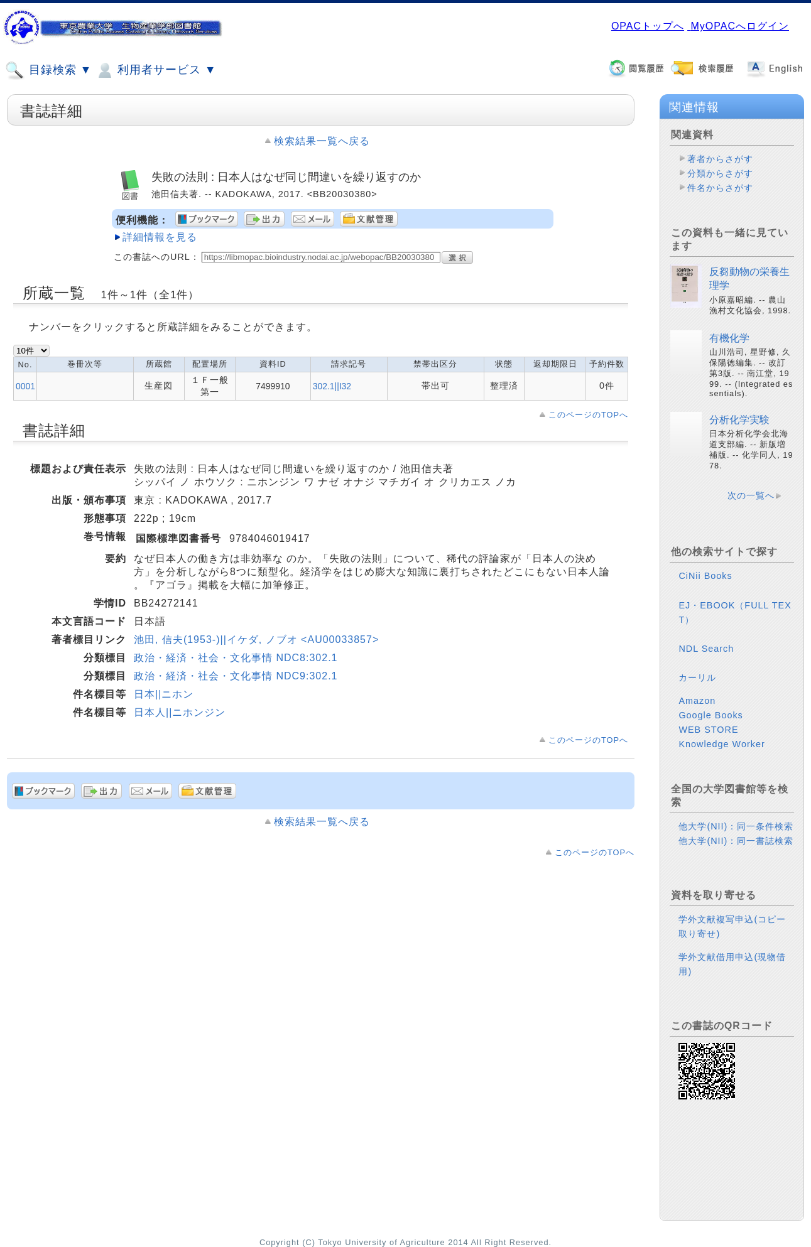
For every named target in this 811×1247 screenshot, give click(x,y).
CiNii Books (705, 576)
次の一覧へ (751, 495)
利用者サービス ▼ (155, 70)
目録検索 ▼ (48, 70)
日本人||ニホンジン (180, 712)
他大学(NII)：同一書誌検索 (735, 841)
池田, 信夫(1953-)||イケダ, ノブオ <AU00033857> (256, 639)
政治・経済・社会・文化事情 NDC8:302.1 (236, 657)
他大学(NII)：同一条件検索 (735, 826)
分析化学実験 (739, 419)
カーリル (697, 677)
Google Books (710, 715)
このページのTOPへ (588, 414)
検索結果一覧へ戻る (322, 141)
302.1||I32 (332, 386)
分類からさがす (720, 173)
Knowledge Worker (721, 744)
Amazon (697, 701)
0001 (25, 386)
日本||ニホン (163, 694)
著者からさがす (720, 159)
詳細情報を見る (159, 237)
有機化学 (729, 338)
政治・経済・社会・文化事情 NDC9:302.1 (236, 676)
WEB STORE (708, 730)
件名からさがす (720, 188)
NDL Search (706, 649)
